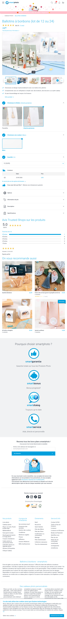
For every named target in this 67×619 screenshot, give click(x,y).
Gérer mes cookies (9, 615)
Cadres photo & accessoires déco (8, 541)
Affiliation (21, 539)
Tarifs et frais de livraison (55, 525)
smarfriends (54, 543)
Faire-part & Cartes (8, 533)
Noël (36, 522)
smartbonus (54, 548)
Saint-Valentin (39, 527)
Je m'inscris (17, 453)
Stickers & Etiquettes (9, 548)
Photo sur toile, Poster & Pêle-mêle (9, 527)
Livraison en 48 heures (57, 530)
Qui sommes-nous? (24, 524)
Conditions (22, 532)
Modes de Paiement (57, 533)
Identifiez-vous (55, 535)
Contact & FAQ (55, 522)
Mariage (37, 537)
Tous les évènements (41, 544)
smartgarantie (55, 545)
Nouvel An (38, 524)
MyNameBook (7, 530)
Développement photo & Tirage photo (9, 535)
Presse (21, 537)
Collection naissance (41, 542)
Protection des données (23, 527)
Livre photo (6, 522)
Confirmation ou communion (39, 534)
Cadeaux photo (7, 524)
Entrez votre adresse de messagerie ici (24, 447)
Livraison (53, 528)
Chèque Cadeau (7, 550)
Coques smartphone (8, 539)
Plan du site (54, 537)
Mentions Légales (24, 535)
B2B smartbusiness (24, 544)
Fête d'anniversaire (40, 539)
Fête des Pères (39, 531)
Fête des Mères (39, 529)
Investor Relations (24, 541)
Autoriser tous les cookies (57, 615)
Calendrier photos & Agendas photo (8, 545)
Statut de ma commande (54, 540)
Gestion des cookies (25, 530)
